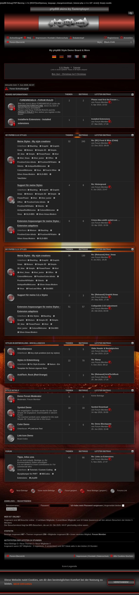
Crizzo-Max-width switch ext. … (105, 220)
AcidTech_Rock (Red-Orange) (32, 375)
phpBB (33, 478)
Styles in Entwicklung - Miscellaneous (25, 343)
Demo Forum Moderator (29, 396)
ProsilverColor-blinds (34, 202)
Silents (40, 206)
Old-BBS (48, 289)
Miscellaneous (24, 349)
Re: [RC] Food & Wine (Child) (104, 140)
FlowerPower (43, 154)
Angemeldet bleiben (114, 505)
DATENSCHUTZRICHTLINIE (30, 106)
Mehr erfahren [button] (23, 584)
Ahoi (55, 154)
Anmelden (9, 501)
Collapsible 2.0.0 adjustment (104, 306)
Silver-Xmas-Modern (46, 214)
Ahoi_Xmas (23, 158)
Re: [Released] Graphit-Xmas (104, 294)
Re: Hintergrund (98, 184)
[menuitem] (131, 13)
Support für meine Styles (29, 185)
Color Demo (23, 424)
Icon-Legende (69, 566)
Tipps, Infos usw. (25, 457)
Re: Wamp (96, 360)
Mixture (28, 150)
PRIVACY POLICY (26, 112)
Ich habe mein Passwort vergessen (87, 505)
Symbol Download (99, 407)
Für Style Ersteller (36, 364)
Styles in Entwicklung (28, 360)
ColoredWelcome (46, 210)
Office (49, 158)
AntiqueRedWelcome (35, 166)
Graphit (43, 146)
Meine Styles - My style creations (34, 141)
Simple (31, 154)
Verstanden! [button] (121, 582)
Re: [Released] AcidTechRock (104, 374)
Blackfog (33, 146)
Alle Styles (33, 316)
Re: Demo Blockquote (101, 424)
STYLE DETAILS (12, 390)
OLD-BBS (42, 174)
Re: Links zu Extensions (102, 456)
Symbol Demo (24, 407)
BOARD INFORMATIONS (16, 94)
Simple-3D (40, 150)
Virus (37, 170)
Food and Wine (34, 289)
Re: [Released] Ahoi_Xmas (103, 255)
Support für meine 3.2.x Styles (32, 295)
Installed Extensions (100, 119)
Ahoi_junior (38, 158)
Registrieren (24, 501)
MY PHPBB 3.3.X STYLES (16, 135)
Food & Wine (50, 170)
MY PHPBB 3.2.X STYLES (16, 249)
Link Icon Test (35, 429)
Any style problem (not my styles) (44, 353)
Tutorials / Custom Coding (40, 470)
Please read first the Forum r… (105, 100)
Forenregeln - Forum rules (36, 100)
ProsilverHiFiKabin (47, 162)
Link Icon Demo (25, 435)
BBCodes (44, 474)
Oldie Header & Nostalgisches (105, 348)
